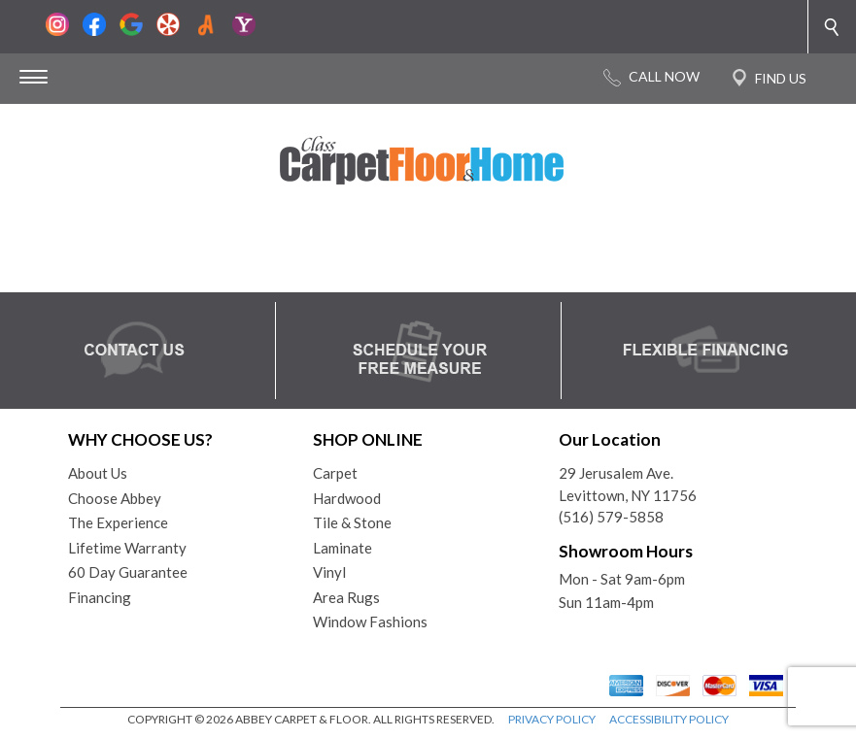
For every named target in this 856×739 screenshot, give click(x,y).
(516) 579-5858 (611, 516)
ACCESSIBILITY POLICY (669, 719)
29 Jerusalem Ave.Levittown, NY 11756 (628, 484)
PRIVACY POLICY (552, 719)
